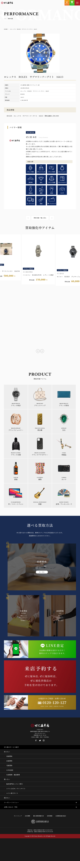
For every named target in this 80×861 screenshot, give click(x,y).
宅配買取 (9, 765)
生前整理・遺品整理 (13, 775)
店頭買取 (9, 756)
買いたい (7, 779)
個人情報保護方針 (38, 816)
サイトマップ (18, 816)
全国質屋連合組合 (60, 816)
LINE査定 (9, 770)
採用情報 (49, 816)
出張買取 (9, 761)
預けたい (7, 798)
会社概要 (27, 816)
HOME (6, 29)
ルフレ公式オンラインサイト (15, 789)
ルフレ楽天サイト (12, 793)
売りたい (7, 752)
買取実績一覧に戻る (40, 218)
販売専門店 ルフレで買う (14, 784)
